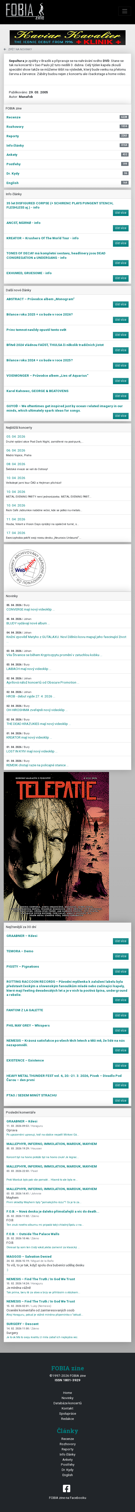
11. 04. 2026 (15, 519)
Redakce (67, 1419)
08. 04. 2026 (15, 464)
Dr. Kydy (67, 1470)
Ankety (67, 1459)
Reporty (67, 1449)
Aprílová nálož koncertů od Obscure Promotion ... (42, 681)
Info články (67, 1454)
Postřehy (67, 1464)
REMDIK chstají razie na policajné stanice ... (37, 763)
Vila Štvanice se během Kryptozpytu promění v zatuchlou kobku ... (54, 653)
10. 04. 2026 (15, 478)
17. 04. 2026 (15, 533)
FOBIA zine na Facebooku (67, 1492)
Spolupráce (67, 1413)
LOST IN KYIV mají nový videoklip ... (31, 749)
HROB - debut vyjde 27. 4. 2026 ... (30, 694)
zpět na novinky (18, 49)
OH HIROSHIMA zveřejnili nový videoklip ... (37, 708)
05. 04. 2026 (15, 436)
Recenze (67, 1439)
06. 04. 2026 (15, 450)
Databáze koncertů (68, 1403)
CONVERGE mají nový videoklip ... (30, 607)
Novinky (67, 1398)
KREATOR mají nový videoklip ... (29, 736)
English (67, 1475)
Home (67, 1393)
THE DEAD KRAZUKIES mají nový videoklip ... (38, 722)
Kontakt (67, 1408)
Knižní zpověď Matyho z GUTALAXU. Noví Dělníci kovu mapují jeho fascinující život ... (66, 637)
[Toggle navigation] (124, 11)
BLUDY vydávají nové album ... (28, 621)
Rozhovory (68, 1444)
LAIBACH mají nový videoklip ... (28, 667)
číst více (120, 212)
